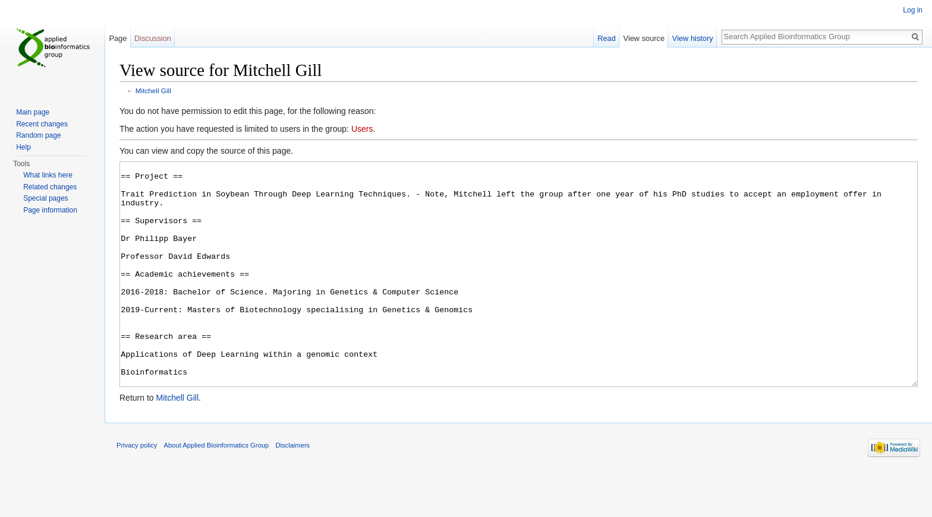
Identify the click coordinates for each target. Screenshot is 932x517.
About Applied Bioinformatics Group (216, 489)
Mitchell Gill (153, 90)
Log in (912, 10)
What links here (48, 175)
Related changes (50, 187)
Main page (32, 112)
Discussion (152, 38)
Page (118, 38)
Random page (38, 135)
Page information (50, 210)
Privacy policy (136, 489)
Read (606, 38)
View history (692, 38)
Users (362, 129)
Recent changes (42, 124)
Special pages (45, 198)
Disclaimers (292, 489)
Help (23, 147)
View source (644, 38)
